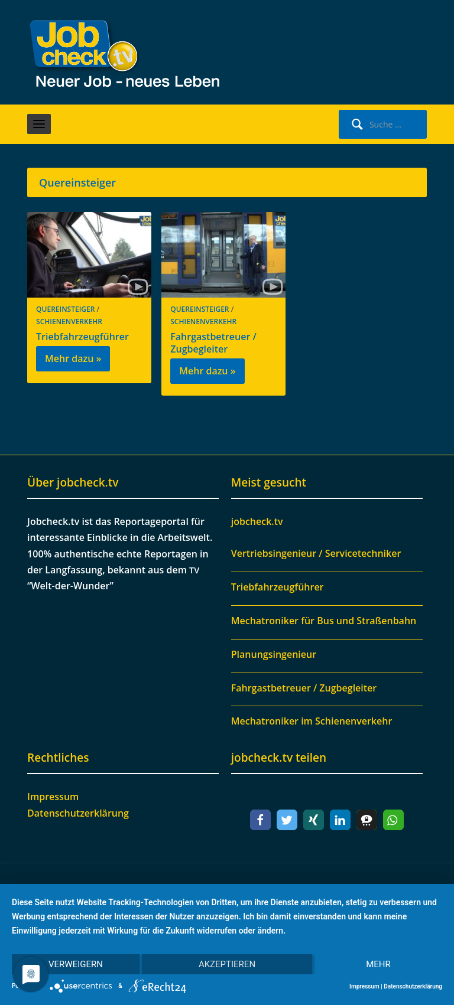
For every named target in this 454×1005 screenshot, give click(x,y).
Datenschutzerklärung (78, 813)
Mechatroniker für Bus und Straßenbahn (323, 620)
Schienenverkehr (69, 321)
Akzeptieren (227, 964)
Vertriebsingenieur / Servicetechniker (316, 553)
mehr (378, 964)
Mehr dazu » (73, 358)
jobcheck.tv (257, 521)
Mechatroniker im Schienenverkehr (312, 720)
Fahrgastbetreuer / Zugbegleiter (213, 342)
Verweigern (75, 964)
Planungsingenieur (273, 654)
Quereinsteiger (65, 309)
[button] (260, 820)
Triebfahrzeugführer (82, 336)
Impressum (53, 796)
